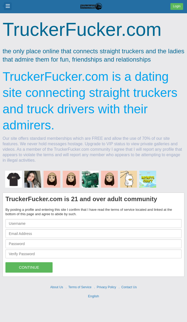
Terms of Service (79, 287)
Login (177, 6)
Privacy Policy (106, 287)
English (93, 296)
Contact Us (129, 287)
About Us (56, 287)
